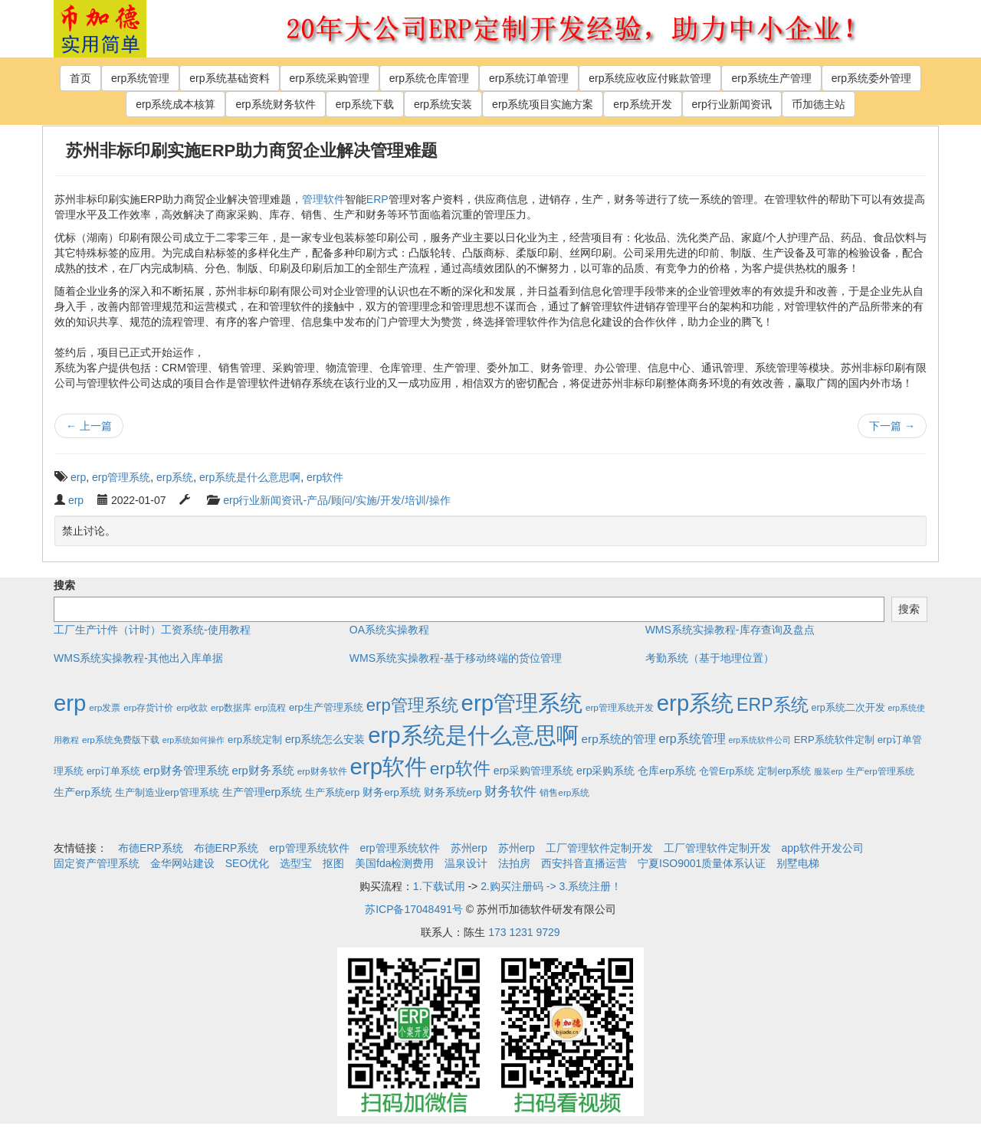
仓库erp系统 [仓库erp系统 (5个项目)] (667, 771)
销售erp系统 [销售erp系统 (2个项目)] (564, 792)
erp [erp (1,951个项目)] (70, 702)
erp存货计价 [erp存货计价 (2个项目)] (148, 707)
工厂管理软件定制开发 (599, 848)
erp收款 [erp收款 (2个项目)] (192, 707)
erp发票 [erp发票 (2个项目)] (104, 707)
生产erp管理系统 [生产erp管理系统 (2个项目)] (880, 771)
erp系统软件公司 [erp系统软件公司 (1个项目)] (760, 740)
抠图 (333, 863)
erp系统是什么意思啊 (249, 477)
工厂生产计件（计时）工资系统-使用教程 (152, 630)
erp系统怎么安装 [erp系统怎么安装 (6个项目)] (325, 739)
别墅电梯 (797, 863)
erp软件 (325, 477)
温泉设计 (466, 863)
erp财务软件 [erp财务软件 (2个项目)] (322, 771)
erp (78, 477)
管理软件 (323, 199)
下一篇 (892, 426)
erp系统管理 (140, 78)
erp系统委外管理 (871, 78)
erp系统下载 (365, 104)
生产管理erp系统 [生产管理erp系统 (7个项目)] (262, 792)
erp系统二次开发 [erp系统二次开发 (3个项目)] (848, 707)
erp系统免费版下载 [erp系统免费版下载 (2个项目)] (120, 740)
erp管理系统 (121, 477)
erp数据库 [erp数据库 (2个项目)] (231, 707)
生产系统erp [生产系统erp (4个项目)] (332, 792)
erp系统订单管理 (529, 78)
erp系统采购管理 (329, 78)
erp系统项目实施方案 (542, 104)
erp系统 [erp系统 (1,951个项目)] (695, 702)
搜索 (64, 585)
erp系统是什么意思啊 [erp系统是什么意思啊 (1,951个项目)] (473, 735)
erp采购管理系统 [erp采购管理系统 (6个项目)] (533, 770)
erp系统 (174, 477)
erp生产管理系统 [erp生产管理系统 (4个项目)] (326, 707)
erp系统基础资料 (229, 78)
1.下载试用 (439, 886)
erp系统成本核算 (175, 104)
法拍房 (514, 863)
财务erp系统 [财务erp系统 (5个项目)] (392, 792)
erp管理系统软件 (309, 848)
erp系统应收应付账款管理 (650, 78)
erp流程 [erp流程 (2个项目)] (270, 707)
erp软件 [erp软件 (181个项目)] (460, 768)
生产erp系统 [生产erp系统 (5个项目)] (83, 792)
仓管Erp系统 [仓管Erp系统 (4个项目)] (726, 771)
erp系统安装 (443, 104)
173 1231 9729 (523, 932)
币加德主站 (818, 104)
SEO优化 (247, 863)
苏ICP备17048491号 (414, 909)
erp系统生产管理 (771, 78)
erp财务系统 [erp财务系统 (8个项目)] (262, 770)
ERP (377, 199)
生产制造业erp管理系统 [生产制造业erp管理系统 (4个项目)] (167, 792)
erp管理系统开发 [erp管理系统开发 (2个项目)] (620, 707)
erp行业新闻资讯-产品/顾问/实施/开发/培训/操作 (336, 500)
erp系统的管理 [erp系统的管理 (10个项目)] (619, 738)
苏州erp (469, 848)
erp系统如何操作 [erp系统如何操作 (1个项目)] (193, 740)
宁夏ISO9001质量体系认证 (702, 863)
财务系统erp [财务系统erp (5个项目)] (453, 792)
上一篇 (89, 426)
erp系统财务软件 (275, 104)
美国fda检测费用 (394, 863)
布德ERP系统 (150, 848)
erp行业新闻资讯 (732, 104)
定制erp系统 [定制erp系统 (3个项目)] (784, 771)
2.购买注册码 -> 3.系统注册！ (551, 886)
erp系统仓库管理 (429, 78)
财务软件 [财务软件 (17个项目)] (510, 791)
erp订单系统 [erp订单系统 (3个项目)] (113, 771)
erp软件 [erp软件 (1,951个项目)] (388, 766)
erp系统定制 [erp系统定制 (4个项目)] (255, 739)
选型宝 (296, 863)
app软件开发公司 (823, 848)
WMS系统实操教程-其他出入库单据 (138, 658)
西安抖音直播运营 (584, 863)
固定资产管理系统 (96, 863)
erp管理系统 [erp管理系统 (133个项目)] (412, 705)
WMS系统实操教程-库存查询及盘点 (730, 630)
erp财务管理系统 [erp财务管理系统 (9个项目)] (186, 770)
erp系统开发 (642, 104)
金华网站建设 (182, 863)
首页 (80, 78)
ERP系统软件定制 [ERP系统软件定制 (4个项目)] (834, 739)
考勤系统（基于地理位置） (709, 658)
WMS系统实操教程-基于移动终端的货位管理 (455, 658)
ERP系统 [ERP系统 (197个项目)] (773, 705)
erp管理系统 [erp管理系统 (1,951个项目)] (521, 702)
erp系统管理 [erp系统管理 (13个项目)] (692, 738)
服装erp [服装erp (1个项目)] (828, 771)
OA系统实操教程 (389, 630)
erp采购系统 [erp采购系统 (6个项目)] (605, 770)
